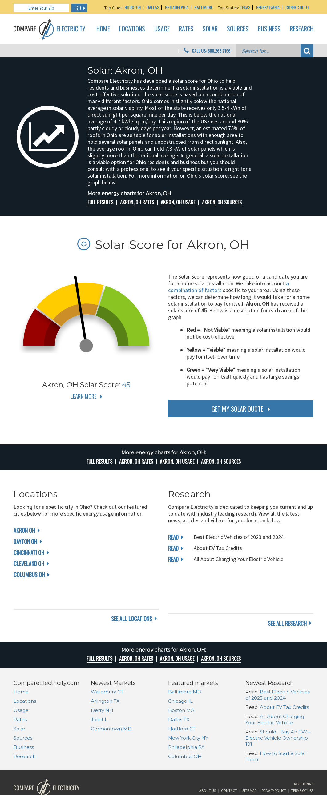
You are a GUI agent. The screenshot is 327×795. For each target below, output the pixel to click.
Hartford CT (182, 705)
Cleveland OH (29, 563)
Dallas (153, 7)
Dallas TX (178, 696)
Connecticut (297, 7)
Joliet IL (100, 696)
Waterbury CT (107, 668)
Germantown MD (111, 705)
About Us (207, 771)
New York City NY (188, 714)
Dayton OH (25, 541)
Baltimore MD (184, 668)
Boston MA (181, 686)
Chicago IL (180, 677)
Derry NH (102, 686)
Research (301, 29)
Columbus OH (29, 574)
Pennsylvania (268, 7)
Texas (245, 7)
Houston (132, 7)
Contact (229, 771)
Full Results (100, 202)
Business (269, 29)
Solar (210, 29)
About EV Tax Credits (284, 683)
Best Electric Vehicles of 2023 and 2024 (277, 671)
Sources (237, 29)
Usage (162, 29)
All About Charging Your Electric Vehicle (274, 696)
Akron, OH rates (137, 202)
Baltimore (203, 7)
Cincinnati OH (29, 552)
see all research (287, 599)
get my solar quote (237, 408)
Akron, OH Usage (178, 202)
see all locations (131, 599)
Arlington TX (105, 677)
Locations (132, 29)
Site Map (249, 771)
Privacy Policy (274, 771)
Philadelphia (176, 7)
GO (78, 8)
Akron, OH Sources (222, 202)
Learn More (83, 396)
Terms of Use (302, 771)
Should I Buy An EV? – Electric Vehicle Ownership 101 (278, 714)
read (173, 537)
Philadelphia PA (186, 723)
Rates (186, 29)
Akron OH (24, 530)
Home (103, 29)
